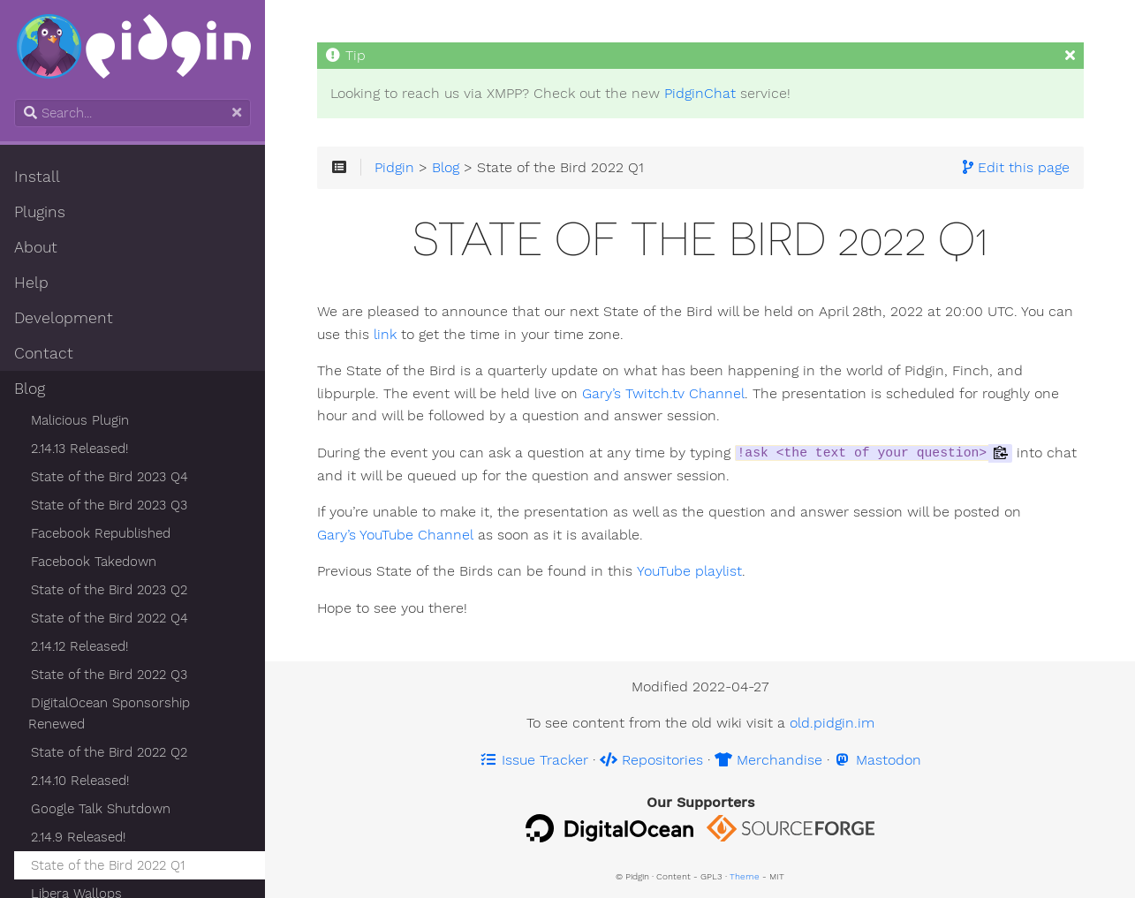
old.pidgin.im (832, 722)
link (385, 335)
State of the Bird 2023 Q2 (109, 590)
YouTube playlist (688, 571)
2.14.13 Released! (79, 449)
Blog (29, 388)
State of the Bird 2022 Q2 (109, 752)
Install (37, 176)
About (35, 247)
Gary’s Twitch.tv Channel (663, 394)
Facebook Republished (100, 533)
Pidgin (394, 167)
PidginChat (700, 93)
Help (31, 282)
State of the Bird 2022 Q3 (109, 675)
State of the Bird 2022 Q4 (109, 618)
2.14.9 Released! (78, 837)
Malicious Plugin (80, 420)
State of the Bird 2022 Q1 (108, 865)
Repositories (651, 759)
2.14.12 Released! (79, 646)
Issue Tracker (534, 759)
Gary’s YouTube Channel (395, 535)
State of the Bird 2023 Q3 (109, 505)
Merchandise (768, 759)
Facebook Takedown (93, 562)
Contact (43, 353)
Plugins (39, 212)
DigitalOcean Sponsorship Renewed (109, 713)
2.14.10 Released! (80, 781)
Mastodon (877, 759)
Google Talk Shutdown (100, 809)
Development (63, 318)
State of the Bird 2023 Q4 (109, 477)
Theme (745, 876)
